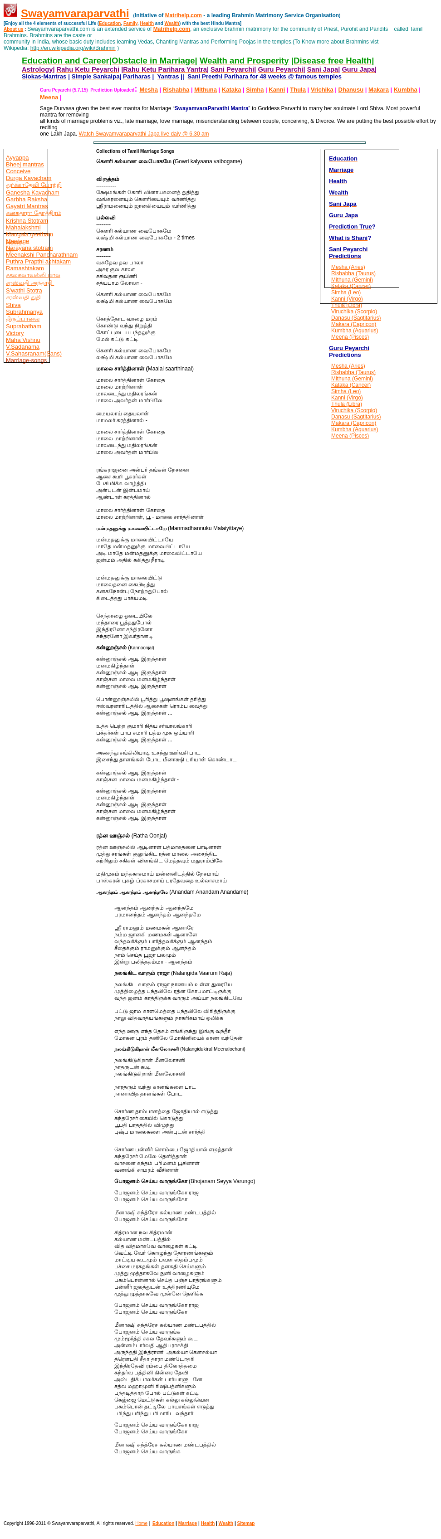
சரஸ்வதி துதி (23, 297)
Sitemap (246, 1523)
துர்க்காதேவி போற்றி (34, 184)
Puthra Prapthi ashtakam (38, 261)
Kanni (277, 89)
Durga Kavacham (28, 178)
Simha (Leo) (346, 292)
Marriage (187, 1523)
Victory (15, 333)
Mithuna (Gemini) (352, 280)
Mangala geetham (29, 234)
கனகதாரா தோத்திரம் (33, 212)
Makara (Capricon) (353, 324)
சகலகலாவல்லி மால (33, 275)
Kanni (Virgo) (347, 299)
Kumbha (405, 89)
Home (14, 242)
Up (10, 249)
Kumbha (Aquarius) (354, 330)
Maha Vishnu (23, 339)
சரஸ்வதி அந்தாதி (30, 282)
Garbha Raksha (26, 199)
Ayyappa (17, 157)
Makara (378, 89)
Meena (49, 97)
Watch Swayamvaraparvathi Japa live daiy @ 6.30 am (143, 134)
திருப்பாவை (22, 318)
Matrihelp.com (183, 15)
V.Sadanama (22, 346)
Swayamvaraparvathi (75, 13)
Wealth (171, 23)
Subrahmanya (24, 311)
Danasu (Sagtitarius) (356, 318)
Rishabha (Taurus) (353, 273)
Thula (298, 89)
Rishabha (176, 89)
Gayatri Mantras (27, 206)
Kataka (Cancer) (351, 286)
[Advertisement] (31, 560)
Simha (255, 89)
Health (147, 23)
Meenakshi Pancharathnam (42, 254)
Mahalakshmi (23, 227)
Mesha (148, 89)
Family (130, 23)
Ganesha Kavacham (32, 192)
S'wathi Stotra (24, 290)
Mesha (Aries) (348, 267)
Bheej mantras (25, 164)
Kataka (231, 89)
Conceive (18, 171)
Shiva (13, 305)
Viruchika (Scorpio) (354, 311)
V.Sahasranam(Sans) (34, 353)
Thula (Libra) (346, 305)
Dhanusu (351, 89)
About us (13, 29)
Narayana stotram (29, 247)
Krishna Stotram (27, 220)
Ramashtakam (25, 268)
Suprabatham (23, 326)
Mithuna (205, 89)
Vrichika (322, 89)
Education (110, 23)
